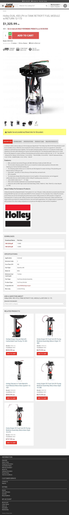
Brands (4, 490)
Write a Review (23, 43)
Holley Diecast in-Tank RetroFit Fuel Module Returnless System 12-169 (18, 386)
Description (8, 141)
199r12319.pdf (9, 246)
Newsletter (5, 508)
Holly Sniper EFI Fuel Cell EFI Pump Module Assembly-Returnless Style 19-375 (18, 430)
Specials (4, 493)
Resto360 (4, 460)
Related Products (52, 141)
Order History (5, 504)
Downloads (18, 141)
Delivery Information (7, 471)
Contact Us (34, 1)
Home (4, 11)
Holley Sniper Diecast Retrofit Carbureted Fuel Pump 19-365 (16, 340)
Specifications (28, 141)
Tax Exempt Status (7, 465)
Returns (4, 483)
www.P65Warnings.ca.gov (24, 285)
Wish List (4, 506)
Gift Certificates (6, 492)
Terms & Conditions (7, 474)
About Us (4, 469)
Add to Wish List (34, 43)
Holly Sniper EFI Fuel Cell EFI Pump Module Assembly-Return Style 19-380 (49, 341)
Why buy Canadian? (7, 467)
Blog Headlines (6, 495)
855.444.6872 (26, 1)
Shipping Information (7, 464)
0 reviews (14, 43)
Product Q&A (39, 141)
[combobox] (34, 303)
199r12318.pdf (9, 243)
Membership (5, 509)
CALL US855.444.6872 (35, 49)
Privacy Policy (5, 473)
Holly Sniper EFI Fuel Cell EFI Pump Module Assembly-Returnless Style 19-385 (49, 386)
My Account (5, 502)
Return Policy (5, 462)
